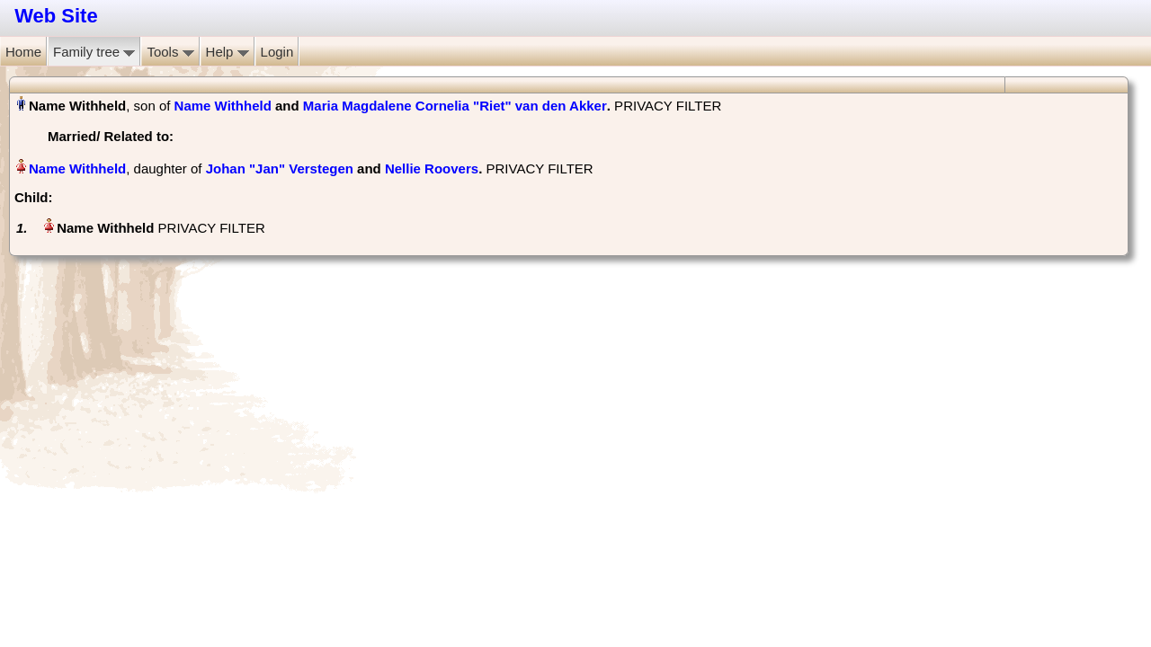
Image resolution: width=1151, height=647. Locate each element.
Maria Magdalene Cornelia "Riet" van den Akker (455, 105)
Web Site (56, 15)
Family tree (94, 51)
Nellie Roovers (431, 168)
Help (227, 51)
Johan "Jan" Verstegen (279, 168)
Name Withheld (223, 105)
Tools (170, 51)
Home (23, 51)
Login (277, 51)
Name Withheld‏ (77, 168)
